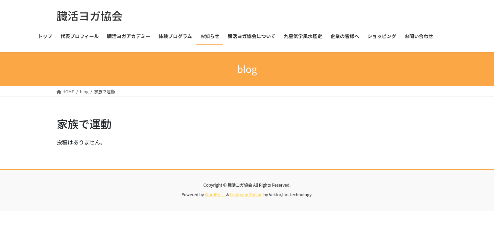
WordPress (215, 194)
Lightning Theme (246, 194)
